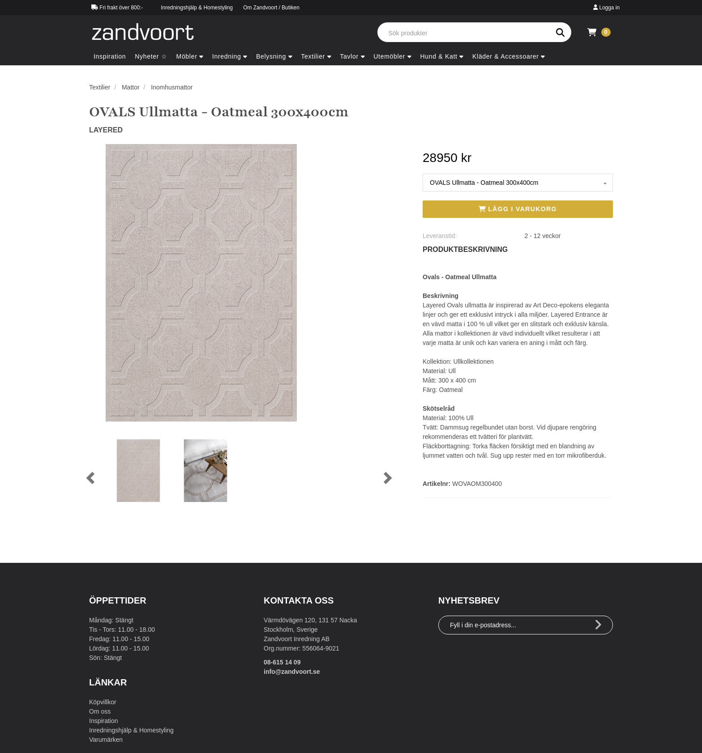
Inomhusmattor (172, 87)
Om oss (100, 711)
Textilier (99, 87)
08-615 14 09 (282, 662)
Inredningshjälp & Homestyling (197, 7)
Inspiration (103, 720)
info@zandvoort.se (292, 671)
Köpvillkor (102, 702)
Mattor (131, 87)
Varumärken (106, 739)
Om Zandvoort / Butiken (271, 7)
